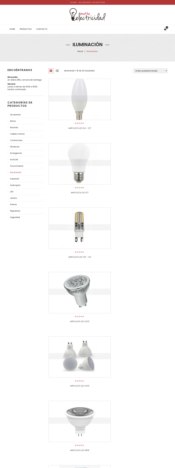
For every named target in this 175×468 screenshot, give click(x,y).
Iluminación (15, 172)
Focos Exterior (16, 166)
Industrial (14, 178)
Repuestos (15, 211)
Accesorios (15, 114)
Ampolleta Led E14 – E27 (67, 123)
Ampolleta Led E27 (108, 123)
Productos (26, 29)
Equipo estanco (149, 243)
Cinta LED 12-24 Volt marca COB (67, 243)
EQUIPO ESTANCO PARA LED (66, 307)
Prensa (13, 204)
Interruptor (15, 185)
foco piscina (67, 367)
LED (11, 191)
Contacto (41, 29)
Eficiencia (14, 146)
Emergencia (16, 153)
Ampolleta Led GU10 (67, 183)
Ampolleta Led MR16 (149, 183)
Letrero (13, 198)
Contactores (16, 140)
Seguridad (15, 217)
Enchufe (14, 159)
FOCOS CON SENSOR (108, 358)
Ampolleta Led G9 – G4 (149, 123)
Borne (13, 121)
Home (12, 29)
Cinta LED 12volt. (108, 243)
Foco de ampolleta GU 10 (108, 307)
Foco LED (149, 307)
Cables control (17, 134)
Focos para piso (149, 367)
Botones (14, 127)
